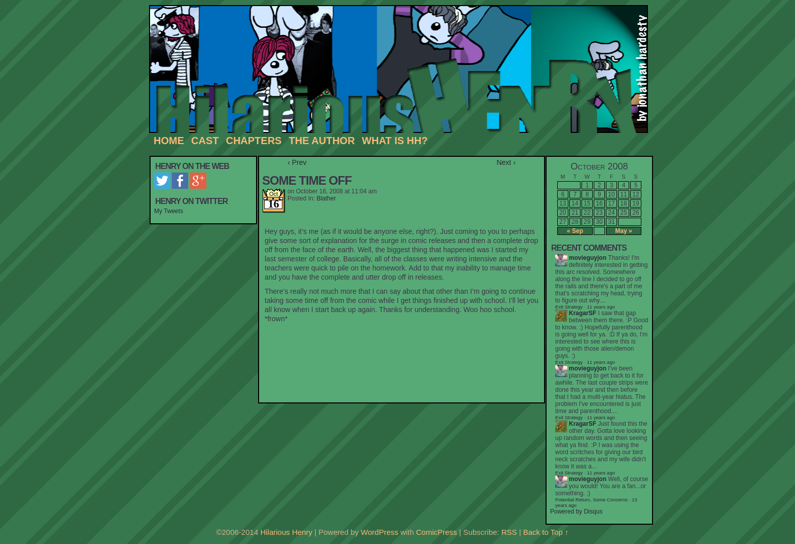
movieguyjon (587, 257)
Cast (205, 140)
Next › (505, 162)
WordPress (380, 532)
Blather (326, 198)
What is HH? (395, 140)
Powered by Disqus (576, 511)
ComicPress (436, 532)
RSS (509, 532)
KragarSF (582, 313)
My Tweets (168, 211)
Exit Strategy (569, 307)
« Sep (575, 230)
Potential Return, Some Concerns (591, 499)
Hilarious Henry (402, 69)
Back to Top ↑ (546, 532)
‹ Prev (296, 162)
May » (623, 230)
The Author (321, 140)
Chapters (253, 140)
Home (169, 140)
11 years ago (601, 362)
